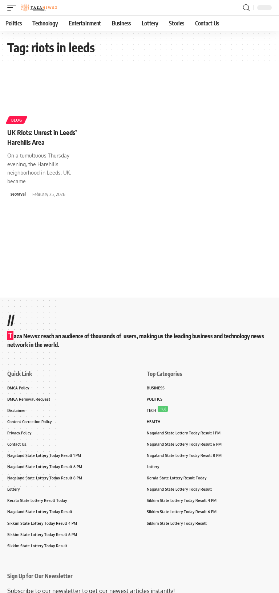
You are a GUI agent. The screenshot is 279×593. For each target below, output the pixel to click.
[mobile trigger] (13, 7)
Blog (17, 119)
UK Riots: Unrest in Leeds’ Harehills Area (45, 136)
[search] (246, 7)
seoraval (18, 194)
